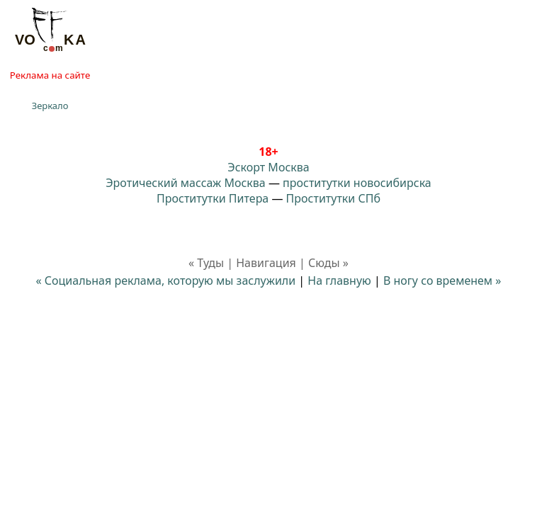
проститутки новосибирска (357, 183)
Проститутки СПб (333, 198)
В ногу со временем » (442, 280)
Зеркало (50, 105)
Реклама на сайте (50, 75)
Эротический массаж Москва (185, 183)
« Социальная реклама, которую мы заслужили (166, 280)
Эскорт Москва (268, 167)
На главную (339, 280)
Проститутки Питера (212, 198)
